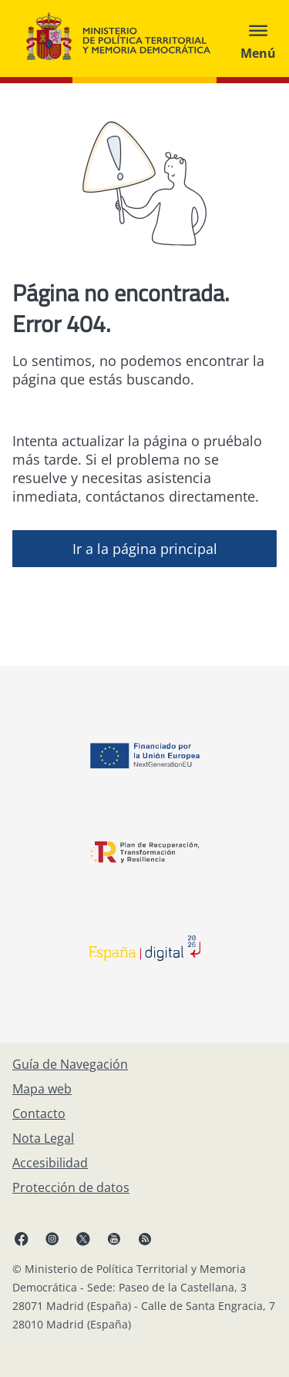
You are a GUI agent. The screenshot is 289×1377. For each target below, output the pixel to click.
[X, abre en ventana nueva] (83, 1238)
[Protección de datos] (70, 1187)
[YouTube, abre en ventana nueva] (114, 1238)
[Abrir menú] (258, 38)
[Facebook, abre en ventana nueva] (21, 1238)
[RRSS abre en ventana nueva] (145, 1238)
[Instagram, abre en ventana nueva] (52, 1238)
